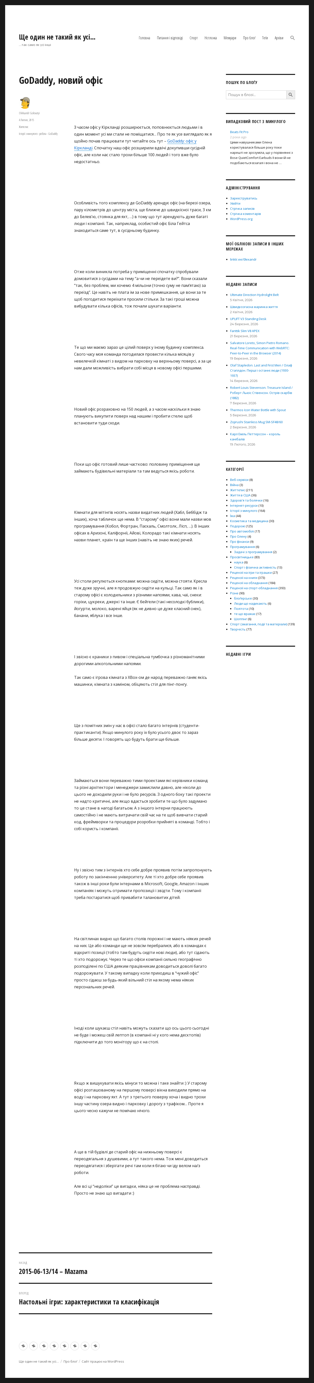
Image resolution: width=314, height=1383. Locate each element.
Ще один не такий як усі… (57, 37)
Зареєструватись (243, 198)
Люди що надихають (250, 603)
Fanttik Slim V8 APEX (245, 331)
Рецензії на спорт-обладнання (254, 588)
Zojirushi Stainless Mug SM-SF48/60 (256, 422)
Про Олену (238, 536)
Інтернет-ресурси (244, 505)
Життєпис (23, 127)
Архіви (279, 38)
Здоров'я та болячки (246, 500)
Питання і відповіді (170, 38)
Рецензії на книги (243, 577)
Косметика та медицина (249, 521)
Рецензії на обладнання (249, 583)
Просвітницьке (242, 557)
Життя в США (240, 495)
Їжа (232, 516)
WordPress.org (241, 219)
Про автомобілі (242, 531)
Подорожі (237, 526)
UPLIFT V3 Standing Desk (248, 319)
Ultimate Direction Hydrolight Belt (254, 295)
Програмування (242, 547)
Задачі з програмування (253, 552)
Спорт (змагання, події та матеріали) (258, 624)
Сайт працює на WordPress (103, 1361)
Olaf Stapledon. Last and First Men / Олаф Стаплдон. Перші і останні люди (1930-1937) (261, 370)
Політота (241, 608)
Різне (234, 593)
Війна (234, 485)
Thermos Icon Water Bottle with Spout (258, 410)
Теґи (265, 38)
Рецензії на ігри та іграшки (251, 572)
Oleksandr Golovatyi (29, 113)
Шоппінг (240, 619)
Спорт (194, 38)
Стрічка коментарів (245, 213)
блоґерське (243, 598)
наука (238, 562)
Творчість (238, 629)
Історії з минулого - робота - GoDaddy (38, 133)
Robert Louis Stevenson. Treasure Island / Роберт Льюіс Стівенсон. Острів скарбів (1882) (261, 392)
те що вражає (244, 614)
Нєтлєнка (211, 38)
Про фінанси (239, 541)
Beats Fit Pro (239, 132)
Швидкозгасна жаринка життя (254, 307)
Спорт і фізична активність (255, 567)
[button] (293, 38)
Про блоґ (249, 38)
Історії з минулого (243, 510)
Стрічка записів (242, 208)
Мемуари (230, 38)
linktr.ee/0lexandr (243, 259)
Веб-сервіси (239, 479)
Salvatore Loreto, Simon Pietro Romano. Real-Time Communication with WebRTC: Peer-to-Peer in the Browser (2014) (259, 348)
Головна (144, 38)
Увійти (235, 203)
